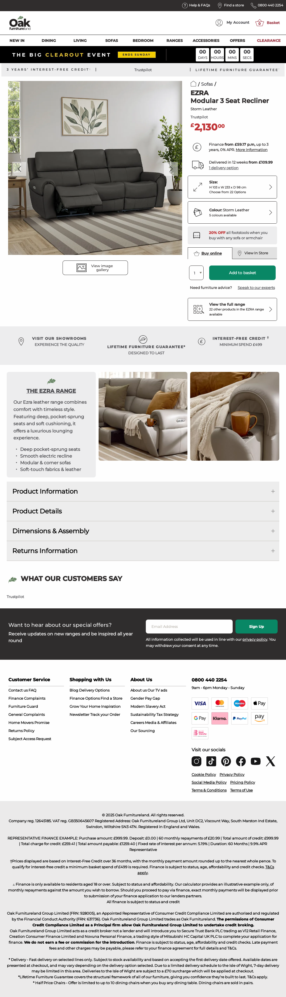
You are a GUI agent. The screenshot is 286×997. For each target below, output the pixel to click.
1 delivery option (224, 168)
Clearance (269, 40)
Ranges (174, 40)
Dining (49, 40)
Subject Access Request (29, 739)
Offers (237, 40)
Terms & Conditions (209, 790)
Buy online (208, 253)
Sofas (111, 40)
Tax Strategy (167, 714)
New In (17, 40)
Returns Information (45, 551)
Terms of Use (241, 790)
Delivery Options (94, 690)
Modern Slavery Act (147, 706)
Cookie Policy (204, 774)
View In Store (252, 253)
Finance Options (85, 698)
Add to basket (242, 272)
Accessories (206, 40)
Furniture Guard (23, 706)
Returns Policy (21, 730)
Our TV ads (157, 690)
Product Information (45, 491)
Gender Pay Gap (145, 698)
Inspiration (111, 706)
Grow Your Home (85, 706)
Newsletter (79, 714)
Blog (74, 690)
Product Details (37, 511)
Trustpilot (143, 70)
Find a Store (111, 698)
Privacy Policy (232, 774)
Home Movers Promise (28, 722)
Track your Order (105, 714)
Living (80, 40)
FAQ (32, 690)
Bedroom (143, 40)
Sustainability (143, 714)
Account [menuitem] (232, 22)
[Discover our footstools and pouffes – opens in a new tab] (241, 235)
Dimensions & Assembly (50, 531)
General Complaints (26, 714)
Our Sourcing (142, 730)
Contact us (18, 690)
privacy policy (254, 639)
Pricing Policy (242, 782)
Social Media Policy (209, 782)
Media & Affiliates (160, 722)
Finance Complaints (26, 698)
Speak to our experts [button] (256, 287)
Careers (137, 722)
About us (138, 690)
